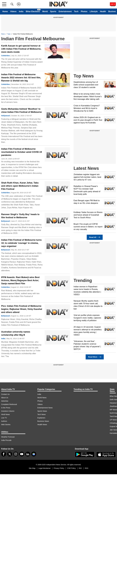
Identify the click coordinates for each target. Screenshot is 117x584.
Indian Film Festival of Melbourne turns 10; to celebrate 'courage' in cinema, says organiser (21, 243)
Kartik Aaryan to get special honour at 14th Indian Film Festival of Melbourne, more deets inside (21, 49)
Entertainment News (45, 408)
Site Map (32, 468)
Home (5, 11)
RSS (86, 468)
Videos (13, 11)
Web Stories (5, 424)
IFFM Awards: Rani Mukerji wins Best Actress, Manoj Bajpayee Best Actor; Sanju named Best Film (20, 280)
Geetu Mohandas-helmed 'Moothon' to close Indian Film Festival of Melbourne (21, 110)
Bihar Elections (33, 11)
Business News (43, 421)
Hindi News (5, 414)
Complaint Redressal (9, 404)
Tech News (41, 414)
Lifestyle (94, 11)
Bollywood (5, 221)
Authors (4, 421)
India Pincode (6, 440)
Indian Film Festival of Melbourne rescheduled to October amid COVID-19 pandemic (21, 152)
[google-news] (33, 454)
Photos (84, 11)
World (45, 11)
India (21, 11)
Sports (53, 11)
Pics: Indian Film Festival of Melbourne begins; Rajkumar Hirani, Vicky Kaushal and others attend (21, 309)
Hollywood (5, 116)
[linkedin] (27, 454)
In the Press (5, 408)
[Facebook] (3, 454)
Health (103, 11)
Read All (94, 237)
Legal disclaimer (44, 468)
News (3, 34)
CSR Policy (71, 468)
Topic (9, 34)
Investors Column (7, 411)
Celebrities (5, 56)
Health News (42, 424)
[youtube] (21, 454)
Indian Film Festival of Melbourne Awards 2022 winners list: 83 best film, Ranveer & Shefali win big (21, 77)
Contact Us (5, 394)
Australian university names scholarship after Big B (15, 333)
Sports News (42, 411)
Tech (76, 11)
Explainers (41, 418)
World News (41, 398)
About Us (4, 398)
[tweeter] (9, 454)
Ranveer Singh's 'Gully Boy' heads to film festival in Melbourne (20, 216)
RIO (80, 468)
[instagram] (15, 454)
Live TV (4, 418)
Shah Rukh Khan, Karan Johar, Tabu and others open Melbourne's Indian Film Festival (20, 186)
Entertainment (65, 11)
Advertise (4, 401)
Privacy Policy (59, 468)
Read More (94, 357)
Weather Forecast (8, 437)
